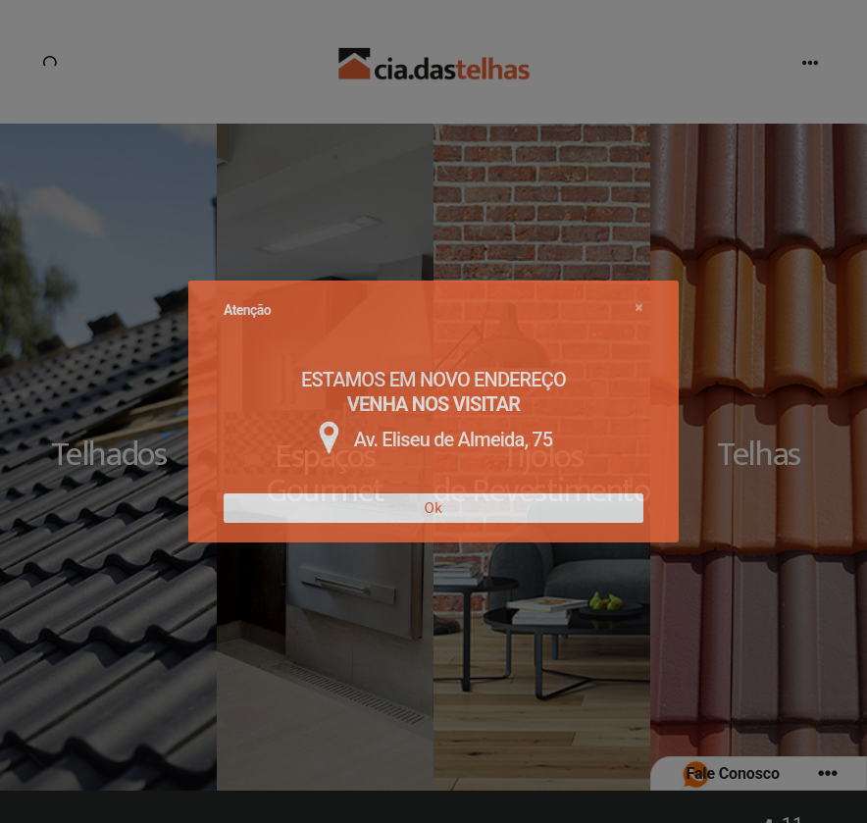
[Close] (639, 307)
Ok (434, 508)
